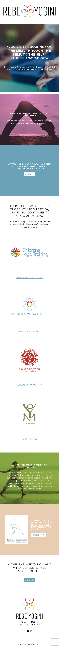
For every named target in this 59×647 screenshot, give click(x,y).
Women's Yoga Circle (29, 331)
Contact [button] (29, 174)
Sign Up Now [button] (38, 535)
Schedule (22, 625)
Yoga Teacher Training (29, 385)
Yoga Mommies (29, 439)
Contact (35, 625)
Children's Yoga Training (29, 278)
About (24, 622)
